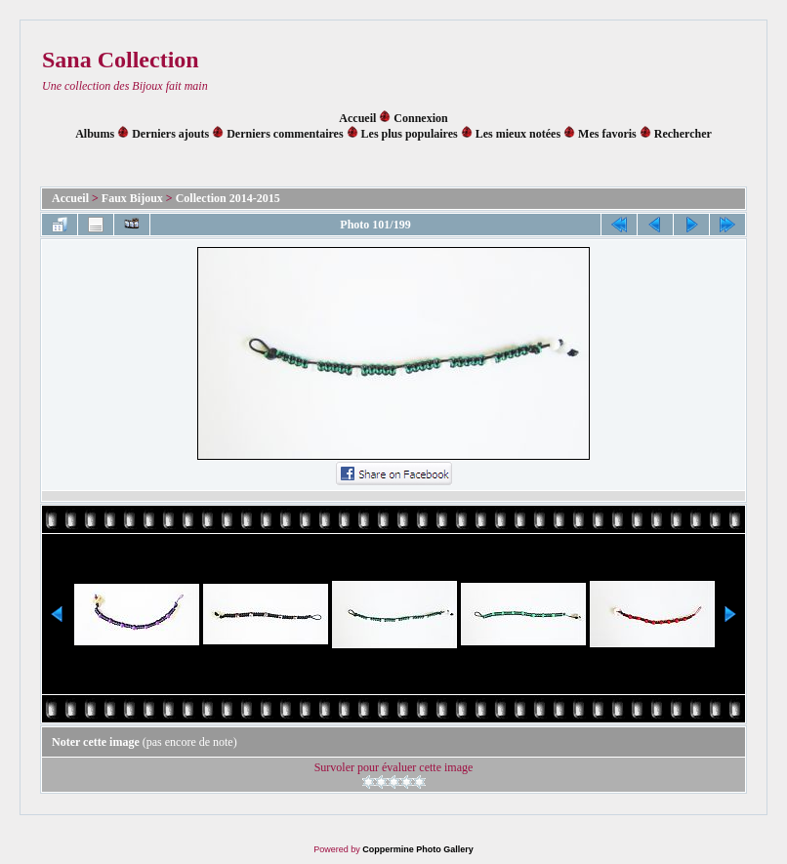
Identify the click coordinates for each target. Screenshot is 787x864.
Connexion (420, 118)
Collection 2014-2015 (228, 198)
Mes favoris (607, 134)
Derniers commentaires (285, 134)
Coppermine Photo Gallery (418, 849)
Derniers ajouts (170, 134)
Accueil (357, 118)
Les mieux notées (518, 134)
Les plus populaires (409, 134)
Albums (94, 134)
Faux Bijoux (132, 198)
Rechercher (683, 134)
